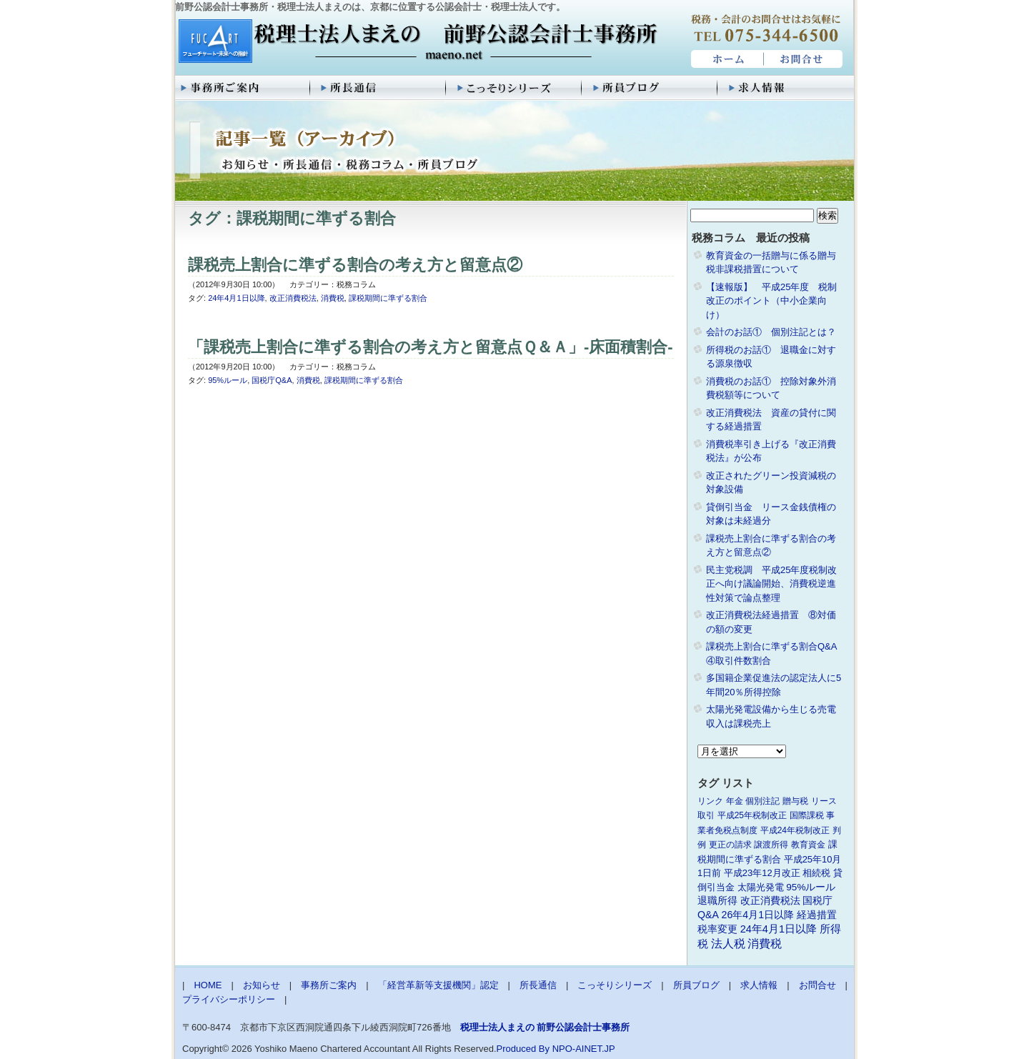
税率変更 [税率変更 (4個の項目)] (717, 929)
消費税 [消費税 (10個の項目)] (764, 944)
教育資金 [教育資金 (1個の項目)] (808, 845)
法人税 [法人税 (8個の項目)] (728, 944)
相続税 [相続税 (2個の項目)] (816, 872)
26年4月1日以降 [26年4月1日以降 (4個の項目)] (758, 914)
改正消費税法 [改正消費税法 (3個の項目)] (770, 900)
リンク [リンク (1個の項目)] (710, 801)
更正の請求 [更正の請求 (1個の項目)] (730, 845)
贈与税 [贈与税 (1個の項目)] (795, 801)
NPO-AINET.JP (583, 1048)
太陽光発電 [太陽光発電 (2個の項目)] (760, 887)
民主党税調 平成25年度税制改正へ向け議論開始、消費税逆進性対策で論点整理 (771, 584)
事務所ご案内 (243, 88)
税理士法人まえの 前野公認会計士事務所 (416, 42)
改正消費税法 (293, 298)
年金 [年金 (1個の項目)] (734, 801)
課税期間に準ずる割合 (388, 298)
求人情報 (786, 88)
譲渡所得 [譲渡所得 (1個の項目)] (771, 845)
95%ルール (227, 380)
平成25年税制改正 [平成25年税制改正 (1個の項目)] (752, 815)
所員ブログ (650, 88)
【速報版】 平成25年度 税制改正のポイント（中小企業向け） (771, 301)
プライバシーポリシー (228, 999)
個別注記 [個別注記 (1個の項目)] (762, 801)
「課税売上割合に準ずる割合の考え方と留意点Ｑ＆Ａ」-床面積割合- (430, 347)
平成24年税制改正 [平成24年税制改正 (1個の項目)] (795, 830)
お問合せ (804, 59)
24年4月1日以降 (236, 298)
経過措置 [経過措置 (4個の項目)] (817, 914)
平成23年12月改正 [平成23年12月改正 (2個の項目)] (762, 872)
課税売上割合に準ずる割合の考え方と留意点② (355, 265)
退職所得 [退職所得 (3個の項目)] (717, 900)
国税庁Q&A (272, 380)
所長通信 (379, 88)
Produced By (523, 1048)
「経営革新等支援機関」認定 (438, 985)
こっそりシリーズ (514, 88)
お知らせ (261, 985)
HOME (726, 59)
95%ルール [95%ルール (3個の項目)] (810, 887)
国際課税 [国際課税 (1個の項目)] (807, 815)
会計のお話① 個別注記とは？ (771, 332)
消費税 (332, 298)
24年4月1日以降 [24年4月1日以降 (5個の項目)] (778, 929)
